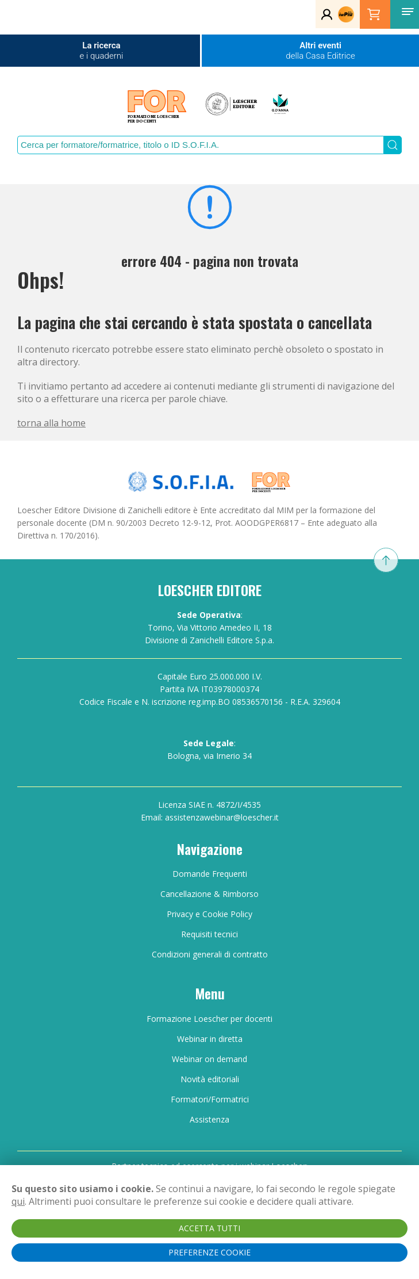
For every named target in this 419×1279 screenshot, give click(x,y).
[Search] (200, 145)
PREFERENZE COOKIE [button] (209, 1252)
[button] (407, 11)
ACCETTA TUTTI (209, 1228)
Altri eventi (320, 50)
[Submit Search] (392, 145)
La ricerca (102, 50)
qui (18, 1201)
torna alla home (51, 423)
